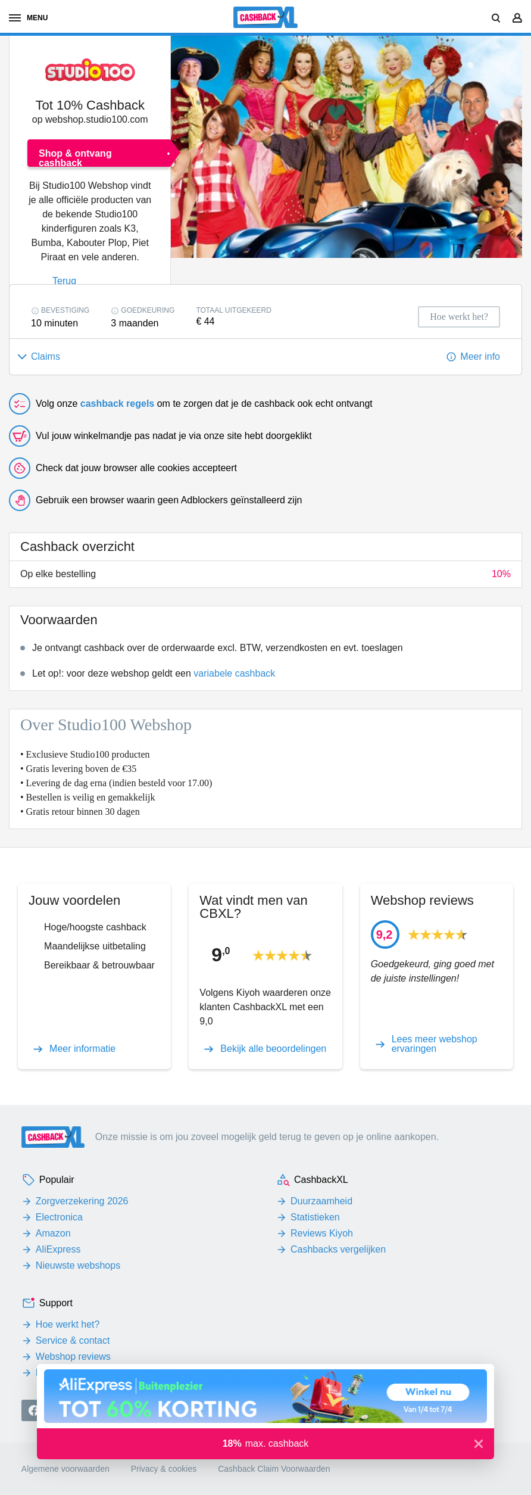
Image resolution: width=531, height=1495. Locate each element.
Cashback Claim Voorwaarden (274, 1469)
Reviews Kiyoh (322, 1233)
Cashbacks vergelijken (338, 1249)
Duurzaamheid (321, 1201)
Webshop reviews (73, 1356)
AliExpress (58, 1249)
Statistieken (315, 1217)
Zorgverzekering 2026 (82, 1201)
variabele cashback (234, 673)
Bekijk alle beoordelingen (273, 1049)
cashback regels (117, 403)
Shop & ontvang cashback (75, 157)
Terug (64, 281)
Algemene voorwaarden (65, 1469)
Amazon (53, 1233)
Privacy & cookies (163, 1469)
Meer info (480, 356)
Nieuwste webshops (78, 1265)
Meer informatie (82, 1049)
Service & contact (73, 1340)
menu (28, 17)
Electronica (59, 1217)
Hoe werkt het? (68, 1324)
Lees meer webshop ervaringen (434, 1044)
